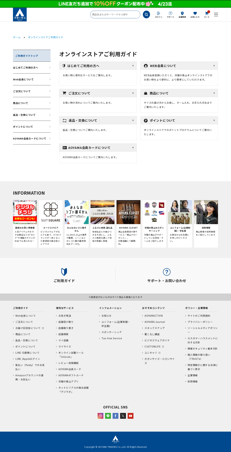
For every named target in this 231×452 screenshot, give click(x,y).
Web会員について (23, 79)
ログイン (158, 17)
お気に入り (195, 17)
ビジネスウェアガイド (157, 340)
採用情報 (193, 381)
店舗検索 (182, 17)
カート (207, 14)
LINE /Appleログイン (27, 359)
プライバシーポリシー (200, 321)
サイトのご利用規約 (199, 315)
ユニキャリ (151, 352)
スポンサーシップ (111, 332)
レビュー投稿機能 (68, 363)
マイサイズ (64, 346)
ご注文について (22, 91)
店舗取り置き (66, 328)
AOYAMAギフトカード (71, 375)
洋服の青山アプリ (68, 381)
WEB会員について (160, 65)
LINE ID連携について (27, 352)
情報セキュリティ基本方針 (203, 348)
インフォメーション (110, 308)
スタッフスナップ (155, 328)
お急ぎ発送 (64, 315)
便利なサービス (65, 308)
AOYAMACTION (154, 315)
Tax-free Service (111, 338)
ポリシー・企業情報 (196, 308)
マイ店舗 (63, 340)
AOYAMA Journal (155, 321)
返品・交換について (24, 115)
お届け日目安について (28, 328)
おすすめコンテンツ (153, 308)
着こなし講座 (152, 334)
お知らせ (106, 315)
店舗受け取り (66, 321)
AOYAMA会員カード (69, 369)
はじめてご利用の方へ (25, 67)
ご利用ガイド (20, 308)
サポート (170, 17)
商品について (20, 103)
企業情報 (193, 375)
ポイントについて (23, 126)
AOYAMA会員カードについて (29, 138)
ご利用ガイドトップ (26, 55)
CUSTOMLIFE (153, 346)
